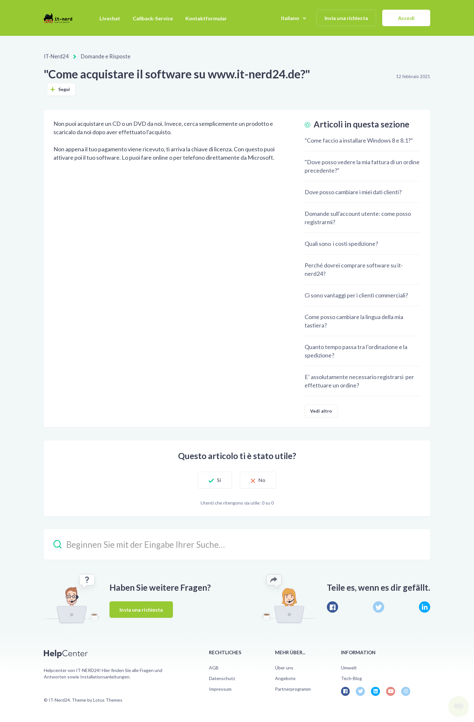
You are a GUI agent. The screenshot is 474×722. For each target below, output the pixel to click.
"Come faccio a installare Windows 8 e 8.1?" (359, 139)
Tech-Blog (351, 677)
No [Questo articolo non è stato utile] (264, 479)
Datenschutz (222, 677)
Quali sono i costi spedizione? (341, 242)
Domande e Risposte (102, 56)
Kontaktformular (206, 18)
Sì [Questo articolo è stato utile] (216, 479)
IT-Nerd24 (56, 56)
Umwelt (349, 667)
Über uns (284, 667)
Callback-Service (153, 18)
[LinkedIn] (424, 606)
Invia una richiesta (346, 18)
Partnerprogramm (293, 688)
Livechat (110, 18)
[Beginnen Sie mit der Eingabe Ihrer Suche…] (237, 543)
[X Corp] (378, 606)
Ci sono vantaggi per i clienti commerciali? (356, 294)
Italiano (290, 18)
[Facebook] (332, 606)
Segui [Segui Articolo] (64, 88)
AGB (214, 667)
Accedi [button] (406, 18)
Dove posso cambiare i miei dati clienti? (353, 191)
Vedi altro (321, 410)
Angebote (285, 677)
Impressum (220, 688)
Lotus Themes (107, 699)
